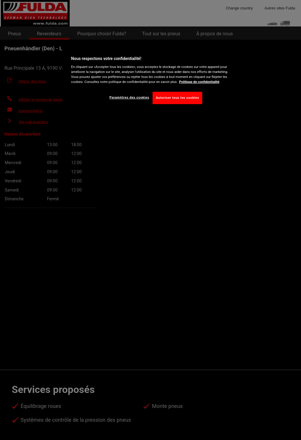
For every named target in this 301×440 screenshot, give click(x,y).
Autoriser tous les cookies (177, 98)
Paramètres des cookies (129, 97)
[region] (152, 79)
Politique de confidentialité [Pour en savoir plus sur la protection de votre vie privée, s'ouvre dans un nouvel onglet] (199, 82)
